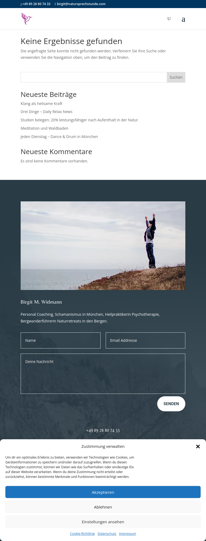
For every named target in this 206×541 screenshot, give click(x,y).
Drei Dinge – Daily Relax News (46, 111)
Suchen (176, 77)
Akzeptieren (103, 492)
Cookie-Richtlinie (82, 533)
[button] (198, 446)
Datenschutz (107, 533)
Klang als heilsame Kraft (41, 103)
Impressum (127, 533)
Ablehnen (103, 507)
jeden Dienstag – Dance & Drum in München (59, 136)
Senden (171, 403)
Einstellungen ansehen (103, 521)
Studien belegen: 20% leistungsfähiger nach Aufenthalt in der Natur (79, 119)
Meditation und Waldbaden (44, 128)
